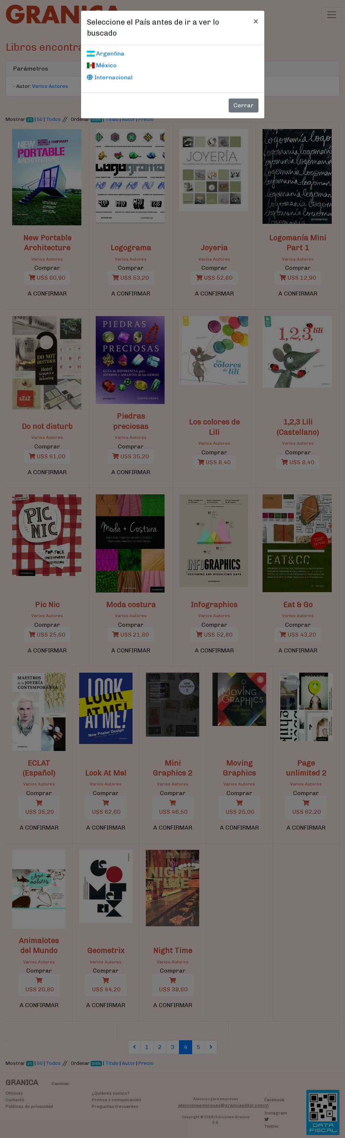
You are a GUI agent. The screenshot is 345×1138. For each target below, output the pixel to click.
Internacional (110, 77)
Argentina (105, 53)
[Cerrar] (255, 21)
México (102, 65)
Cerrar (243, 105)
